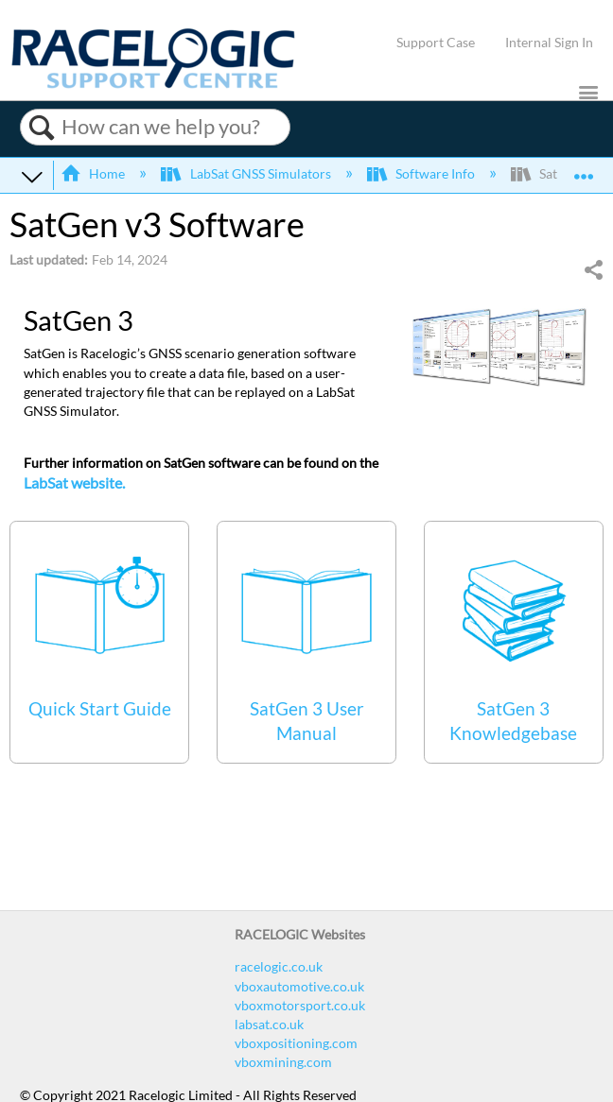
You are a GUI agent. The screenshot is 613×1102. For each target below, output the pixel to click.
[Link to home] (153, 84)
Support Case (435, 42)
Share (593, 270)
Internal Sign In (549, 42)
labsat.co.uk (269, 1024)
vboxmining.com (283, 1062)
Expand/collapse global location (583, 169)
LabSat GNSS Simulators (247, 173)
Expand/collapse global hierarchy (32, 176)
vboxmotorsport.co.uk (300, 1005)
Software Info (422, 173)
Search (41, 128)
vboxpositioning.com (296, 1043)
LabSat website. (74, 482)
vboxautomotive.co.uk (299, 986)
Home (94, 173)
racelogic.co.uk (279, 966)
